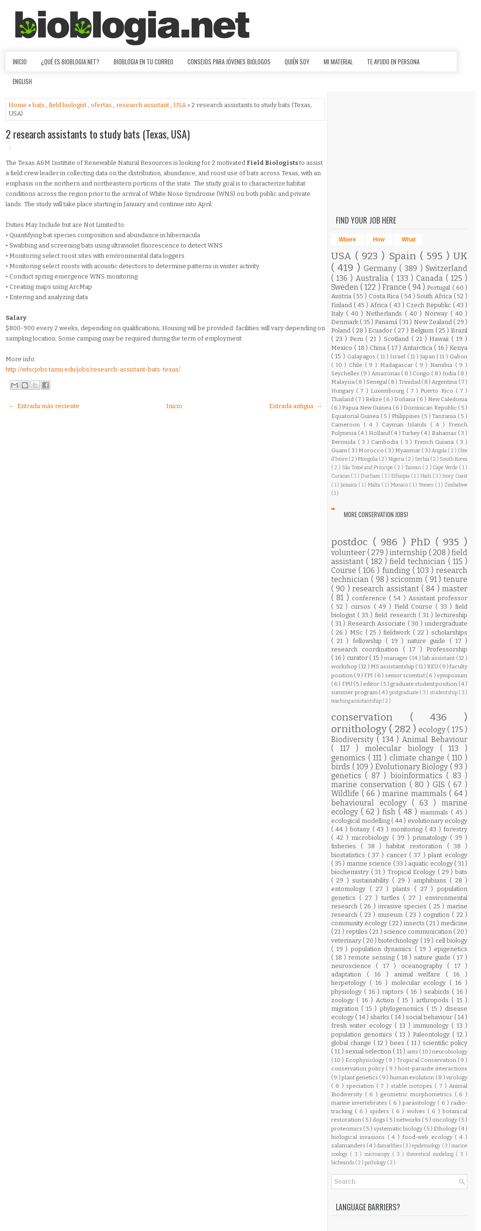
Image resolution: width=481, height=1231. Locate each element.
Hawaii (440, 338)
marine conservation (370, 784)
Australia (373, 278)
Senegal (377, 382)
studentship (444, 692)
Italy (338, 313)
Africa (379, 305)
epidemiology (427, 1146)
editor (371, 684)
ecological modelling (361, 820)
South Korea (453, 459)
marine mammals (415, 793)
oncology (445, 1119)
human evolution (412, 1077)
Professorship (447, 649)
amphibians (431, 880)
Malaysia (343, 382)
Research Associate (378, 623)
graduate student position (424, 684)
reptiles (357, 931)
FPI (369, 675)
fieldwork (398, 632)
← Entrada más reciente (43, 406)
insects (415, 923)
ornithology (360, 729)
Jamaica (349, 485)
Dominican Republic (430, 407)
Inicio (20, 61)
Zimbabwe (455, 485)
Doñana (405, 399)
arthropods (433, 1000)
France (395, 287)
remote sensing (372, 957)
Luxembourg (388, 390)
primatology (431, 837)
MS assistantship (393, 666)
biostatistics (349, 855)
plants (403, 888)
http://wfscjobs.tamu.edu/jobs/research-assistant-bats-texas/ (93, 369)
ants (413, 1051)
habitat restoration (416, 846)
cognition (437, 914)
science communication (419, 931)
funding (397, 570)
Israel (398, 356)
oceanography (424, 965)
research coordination (367, 649)
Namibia (442, 365)
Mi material (338, 61)
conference (370, 598)
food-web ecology (429, 1137)
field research (396, 615)
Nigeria (396, 459)
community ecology (360, 923)
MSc (357, 632)
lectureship (451, 615)
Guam (339, 450)
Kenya (458, 347)
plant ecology (447, 855)
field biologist (68, 104)
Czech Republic (429, 305)
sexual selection (369, 1051)
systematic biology (398, 1128)
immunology (432, 1025)
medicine (454, 923)
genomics (349, 757)
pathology (376, 1163)
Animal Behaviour (434, 739)
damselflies (390, 1146)
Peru (358, 338)
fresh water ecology (363, 1025)
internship (409, 552)
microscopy (378, 1154)
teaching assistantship (356, 701)
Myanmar (408, 450)
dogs (379, 1119)
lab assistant (439, 658)
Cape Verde (446, 468)
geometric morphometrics (417, 1094)
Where (347, 239)
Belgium (423, 330)
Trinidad (410, 382)
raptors (394, 991)
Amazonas (387, 373)
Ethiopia (401, 476)
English (22, 81)
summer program (355, 692)
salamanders (348, 1145)
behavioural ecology (371, 802)
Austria (342, 296)
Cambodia (386, 442)
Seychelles (346, 373)
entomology (350, 888)
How (379, 239)
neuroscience (353, 965)
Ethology (446, 1128)
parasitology (420, 1102)
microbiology (371, 837)
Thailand (343, 399)
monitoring (408, 829)
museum (391, 914)
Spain (404, 256)
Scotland (397, 338)
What (408, 239)
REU (433, 666)
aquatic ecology (431, 863)
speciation (361, 1086)
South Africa (435, 296)
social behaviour (430, 1017)
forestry (455, 829)
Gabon (458, 356)
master (454, 588)
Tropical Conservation (427, 1060)
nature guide (428, 640)
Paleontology (432, 1034)
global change (352, 1042)
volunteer (349, 552)
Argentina (445, 382)
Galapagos (362, 356)
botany (361, 829)
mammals (435, 812)
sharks (380, 1017)
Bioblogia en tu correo (143, 61)
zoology (344, 1000)
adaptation (349, 974)
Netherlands (385, 313)
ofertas (102, 104)
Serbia (422, 459)
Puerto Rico (437, 390)
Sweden (345, 287)
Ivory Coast (454, 476)
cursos (362, 606)
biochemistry (351, 871)
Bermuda (344, 442)
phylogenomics (403, 1008)
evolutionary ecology (438, 820)
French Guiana (435, 442)
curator (358, 657)
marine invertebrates (360, 1102)
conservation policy (358, 1068)
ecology (433, 729)
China (379, 347)
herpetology (350, 982)
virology (456, 1077)
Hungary (343, 390)
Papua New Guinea (367, 407)
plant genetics (360, 1077)
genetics (348, 775)
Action (386, 1000)
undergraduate (446, 623)
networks (409, 1119)
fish (390, 811)
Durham (371, 476)
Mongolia (368, 459)
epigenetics (450, 948)
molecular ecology (420, 982)
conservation (370, 717)
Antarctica (418, 347)
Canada (431, 278)
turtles (392, 897)
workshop (344, 666)
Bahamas (445, 433)
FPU (347, 684)
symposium (452, 675)
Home (18, 104)
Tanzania (445, 416)
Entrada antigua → (295, 406)
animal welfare (420, 974)
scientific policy (445, 1042)
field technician (418, 561)
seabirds (438, 991)
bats (39, 104)
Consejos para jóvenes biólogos (229, 61)
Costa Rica (385, 296)
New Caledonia (448, 399)
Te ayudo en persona (393, 61)
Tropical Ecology (413, 871)
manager (396, 658)
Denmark (345, 321)
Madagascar (398, 365)
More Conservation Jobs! (376, 514)
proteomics (347, 1128)
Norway (437, 313)
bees (398, 1042)
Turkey (411, 433)
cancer (398, 855)
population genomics (363, 1034)
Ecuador (381, 330)
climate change (418, 757)
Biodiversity (354, 739)
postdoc (352, 542)
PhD (423, 542)
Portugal (439, 287)
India (450, 373)
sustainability (372, 880)
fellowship (369, 640)
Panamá (387, 321)
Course (344, 570)
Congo (421, 373)
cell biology (451, 940)
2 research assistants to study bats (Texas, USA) (98, 134)
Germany (381, 268)
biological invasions (359, 1137)
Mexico (342, 347)
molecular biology (402, 748)
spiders (380, 1111)
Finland (342, 305)
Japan (428, 356)
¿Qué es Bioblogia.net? (70, 61)
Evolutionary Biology (412, 766)
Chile (357, 365)
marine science (370, 863)
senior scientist (406, 675)
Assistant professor (438, 598)
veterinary (347, 940)
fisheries (346, 846)
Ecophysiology (365, 1060)
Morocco (371, 450)
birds (341, 766)
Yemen (427, 485)
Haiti (426, 476)
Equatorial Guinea (355, 416)
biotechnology (399, 940)
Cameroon (347, 424)
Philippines (406, 416)
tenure (455, 579)
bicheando (343, 1163)
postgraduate (404, 692)
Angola (440, 451)
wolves (417, 1111)
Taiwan (413, 468)
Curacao (341, 476)
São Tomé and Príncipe (368, 468)
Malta (374, 485)
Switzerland (446, 268)
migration (346, 1008)
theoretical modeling (431, 1154)
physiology (347, 991)
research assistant (143, 104)
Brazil (459, 330)
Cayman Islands (406, 424)
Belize (374, 399)
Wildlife (346, 793)
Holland (380, 433)
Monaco (400, 485)
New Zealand (434, 321)
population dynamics (383, 948)
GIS (440, 784)
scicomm (408, 579)
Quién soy (297, 61)
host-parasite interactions (432, 1068)
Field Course (415, 606)
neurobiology (449, 1051)
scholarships (449, 632)
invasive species (403, 906)
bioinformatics (418, 775)
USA (180, 104)
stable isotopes (413, 1086)
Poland (341, 330)
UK (460, 256)
